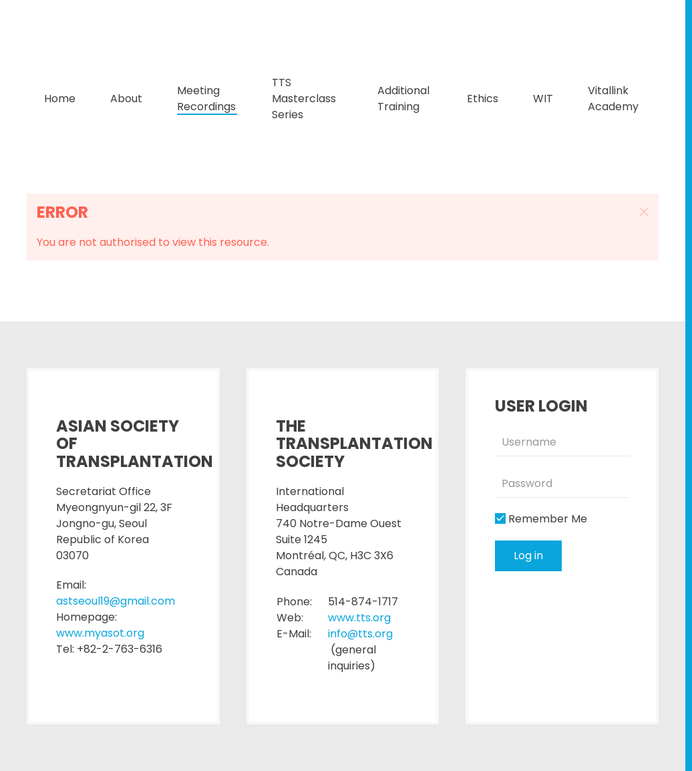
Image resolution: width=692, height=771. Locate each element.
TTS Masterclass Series (304, 98)
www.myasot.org (100, 633)
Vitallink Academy (613, 98)
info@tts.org (360, 633)
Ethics (482, 98)
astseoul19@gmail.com (115, 601)
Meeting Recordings (206, 98)
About (126, 98)
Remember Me (541, 518)
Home (59, 98)
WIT (543, 98)
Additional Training (403, 98)
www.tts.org (359, 617)
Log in (528, 555)
